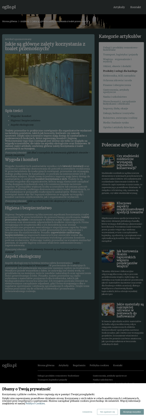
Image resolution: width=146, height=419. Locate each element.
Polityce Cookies (35, 403)
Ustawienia (87, 412)
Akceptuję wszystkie (132, 412)
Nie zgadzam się (107, 412)
